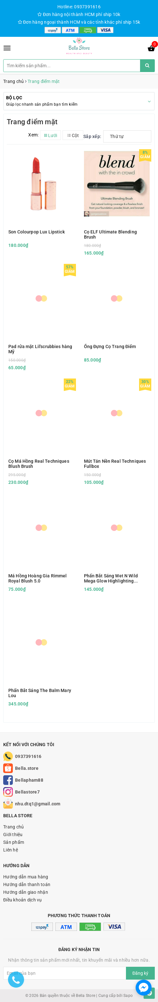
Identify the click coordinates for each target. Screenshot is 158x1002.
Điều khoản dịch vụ (22, 899)
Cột (73, 135)
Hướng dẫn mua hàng (25, 876)
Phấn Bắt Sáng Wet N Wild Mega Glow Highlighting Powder (111, 578)
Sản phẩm (13, 842)
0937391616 (28, 756)
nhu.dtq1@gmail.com (38, 803)
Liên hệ (10, 849)
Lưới (50, 135)
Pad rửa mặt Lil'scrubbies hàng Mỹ (40, 349)
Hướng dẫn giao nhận (25, 892)
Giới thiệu (13, 834)
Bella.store (26, 768)
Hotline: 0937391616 (79, 6)
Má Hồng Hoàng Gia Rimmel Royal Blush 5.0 (37, 578)
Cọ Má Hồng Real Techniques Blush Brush (38, 464)
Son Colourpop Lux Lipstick (36, 231)
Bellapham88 (29, 780)
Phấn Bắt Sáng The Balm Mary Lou (39, 693)
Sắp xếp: (92, 136)
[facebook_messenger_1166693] (144, 988)
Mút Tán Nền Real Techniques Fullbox (115, 464)
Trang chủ (13, 826)
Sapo (128, 995)
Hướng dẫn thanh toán (26, 884)
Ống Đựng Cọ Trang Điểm (110, 346)
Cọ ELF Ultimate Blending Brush (110, 234)
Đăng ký (140, 973)
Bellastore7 (27, 791)
